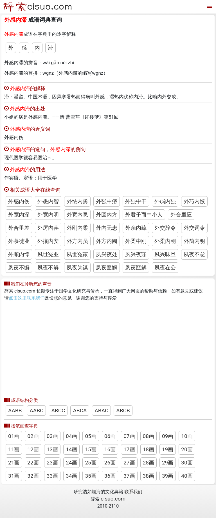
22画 (33, 462)
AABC (36, 410)
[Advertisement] (108, 349)
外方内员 (77, 241)
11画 (13, 449)
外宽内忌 (77, 214)
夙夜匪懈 (106, 267)
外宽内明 (48, 214)
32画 (33, 476)
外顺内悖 (19, 254)
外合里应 (181, 214)
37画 (129, 476)
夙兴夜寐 (136, 254)
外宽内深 (19, 214)
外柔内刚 (165, 241)
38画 (148, 476)
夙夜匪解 (136, 267)
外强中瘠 (106, 201)
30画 (186, 462)
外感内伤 (19, 201)
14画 (71, 449)
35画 (90, 476)
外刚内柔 (77, 228)
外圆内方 (106, 214)
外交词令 (194, 228)
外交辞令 (165, 228)
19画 (167, 449)
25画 (90, 462)
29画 (167, 462)
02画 (33, 436)
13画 (52, 449)
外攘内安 (48, 241)
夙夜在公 (165, 267)
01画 (13, 436)
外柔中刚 (136, 241)
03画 (52, 436)
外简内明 (194, 241)
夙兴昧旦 (165, 254)
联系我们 (133, 491)
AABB (15, 410)
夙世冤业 (48, 254)
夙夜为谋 (77, 267)
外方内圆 (106, 241)
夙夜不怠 (194, 254)
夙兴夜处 (106, 254)
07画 (129, 436)
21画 (13, 462)
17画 (129, 449)
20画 (186, 449)
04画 (71, 436)
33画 (52, 476)
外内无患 (106, 228)
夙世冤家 (77, 254)
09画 (167, 436)
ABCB (123, 410)
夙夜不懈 (19, 267)
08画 (148, 436)
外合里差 (19, 228)
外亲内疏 (136, 228)
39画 (167, 476)
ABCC (58, 410)
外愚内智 (48, 201)
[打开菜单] (209, 7)
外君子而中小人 (144, 214)
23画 (52, 462)
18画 (148, 449)
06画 (110, 436)
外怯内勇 (77, 201)
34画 (71, 476)
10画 (186, 436)
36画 (110, 476)
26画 (110, 462)
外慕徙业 (19, 241)
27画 (129, 462)
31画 (13, 476)
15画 (90, 449)
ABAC (101, 410)
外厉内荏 (48, 228)
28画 (148, 462)
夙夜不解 (48, 267)
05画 (90, 436)
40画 (186, 476)
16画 (110, 449)
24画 (71, 462)
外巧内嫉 (194, 201)
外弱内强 (165, 201)
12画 (33, 449)
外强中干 (136, 201)
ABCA (80, 410)
